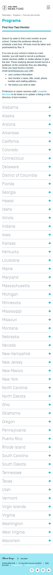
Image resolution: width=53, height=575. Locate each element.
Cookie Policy (30, 565)
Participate (6, 15)
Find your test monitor (31, 15)
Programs (16, 15)
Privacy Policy (17, 565)
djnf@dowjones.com (18, 71)
